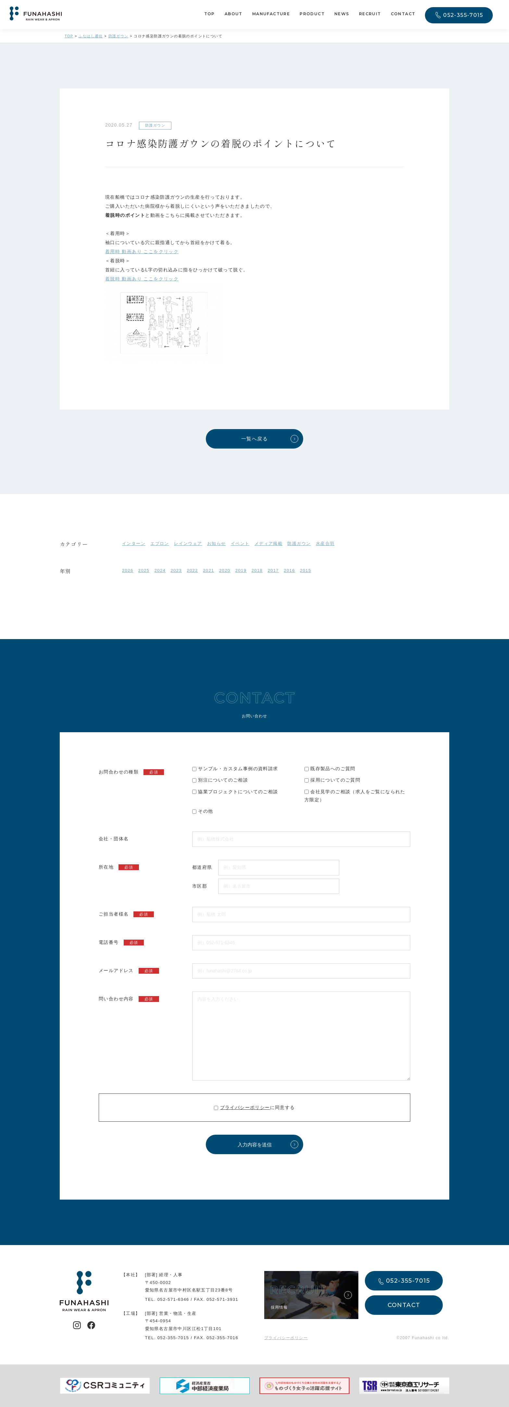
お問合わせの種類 (131, 772)
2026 (127, 570)
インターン (133, 543)
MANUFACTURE (271, 13)
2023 (176, 570)
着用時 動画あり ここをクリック (142, 251)
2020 (224, 570)
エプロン (159, 543)
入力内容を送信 (255, 1144)
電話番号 (121, 942)
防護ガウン (299, 543)
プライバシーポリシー (245, 1107)
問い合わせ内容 (129, 999)
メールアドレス (129, 971)
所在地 (119, 867)
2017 (273, 570)
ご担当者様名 (126, 914)
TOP (209, 13)
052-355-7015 (463, 15)
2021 (208, 570)
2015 (305, 570)
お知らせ (216, 543)
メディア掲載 (268, 543)
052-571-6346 (173, 1299)
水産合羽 (325, 543)
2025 (144, 570)
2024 (160, 570)
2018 (257, 570)
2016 (289, 570)
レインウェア (188, 543)
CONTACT (403, 13)
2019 (241, 570)
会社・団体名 (114, 838)
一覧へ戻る (254, 438)
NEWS (341, 13)
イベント (240, 543)
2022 (192, 570)
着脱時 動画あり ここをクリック (142, 278)
